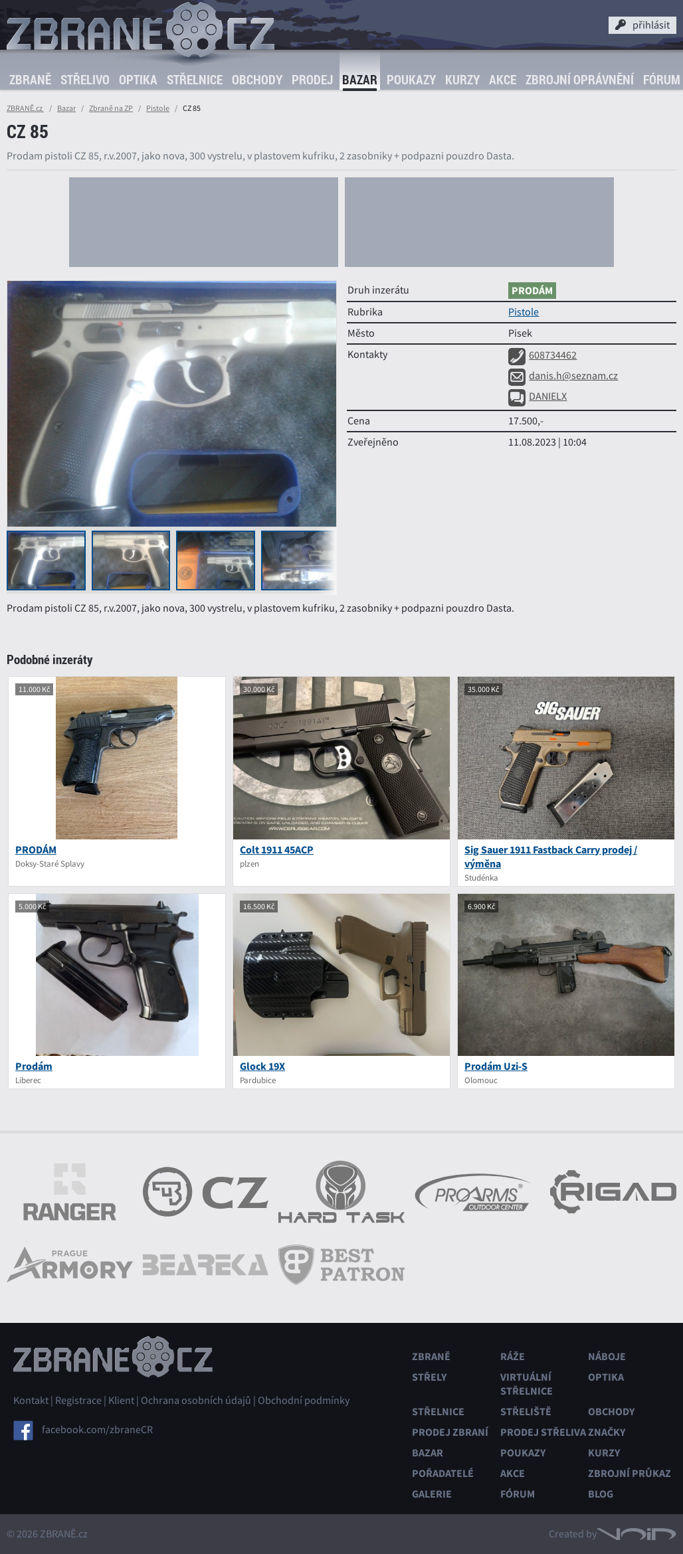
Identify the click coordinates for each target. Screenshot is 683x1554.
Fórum (661, 79)
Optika (138, 79)
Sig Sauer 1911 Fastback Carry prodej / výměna (550, 857)
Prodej (312, 79)
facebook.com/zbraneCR (97, 1429)
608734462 (542, 355)
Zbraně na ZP (111, 108)
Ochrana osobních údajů (196, 1400)
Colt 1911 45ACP (277, 850)
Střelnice (195, 79)
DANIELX (537, 396)
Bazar (359, 79)
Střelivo (85, 79)
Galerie (432, 1494)
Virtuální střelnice (526, 1384)
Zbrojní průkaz (629, 1473)
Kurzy (462, 79)
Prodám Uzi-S (496, 1066)
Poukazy (411, 79)
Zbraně (30, 79)
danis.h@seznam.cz (563, 376)
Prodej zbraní (450, 1432)
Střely (429, 1377)
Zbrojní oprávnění (580, 79)
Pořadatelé (443, 1473)
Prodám (33, 1066)
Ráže (512, 1356)
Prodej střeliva (543, 1432)
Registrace (78, 1400)
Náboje (607, 1356)
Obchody (257, 79)
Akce (502, 79)
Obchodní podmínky (303, 1400)
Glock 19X (262, 1066)
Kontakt (31, 1400)
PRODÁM (35, 850)
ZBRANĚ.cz (25, 108)
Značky (606, 1432)
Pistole (157, 108)
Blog (600, 1494)
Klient (121, 1400)
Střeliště (525, 1412)
